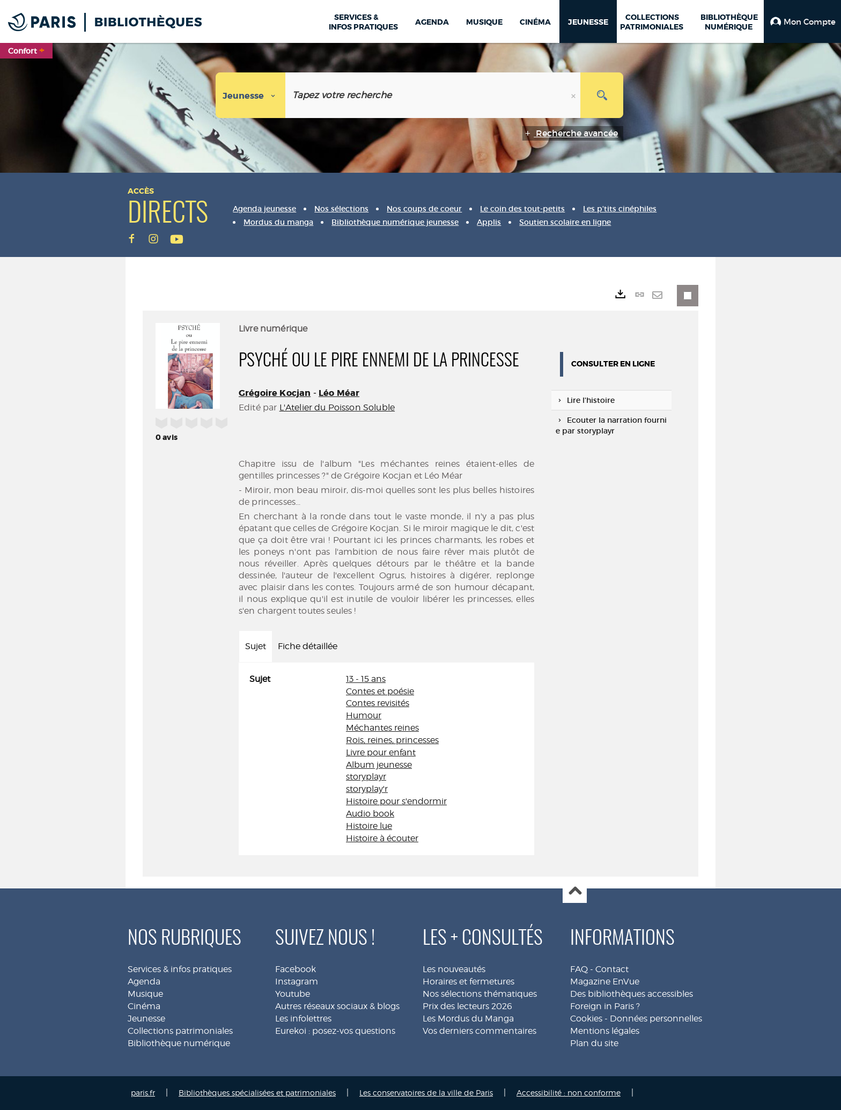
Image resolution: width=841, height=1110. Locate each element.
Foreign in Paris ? (605, 1006)
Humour (363, 715)
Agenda (144, 981)
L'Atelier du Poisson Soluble (337, 407)
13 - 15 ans (366, 679)
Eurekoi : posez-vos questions (335, 1031)
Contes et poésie (380, 691)
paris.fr (143, 1092)
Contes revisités (377, 703)
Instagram (296, 981)
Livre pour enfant (381, 752)
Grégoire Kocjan (275, 393)
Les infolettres (303, 1018)
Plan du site (594, 1043)
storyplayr (366, 776)
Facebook (295, 969)
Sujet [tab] (255, 646)
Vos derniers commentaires (479, 1031)
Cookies (586, 1018)
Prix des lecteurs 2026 (467, 1006)
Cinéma (144, 1006)
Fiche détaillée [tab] (307, 646)
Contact (612, 969)
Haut (575, 891)
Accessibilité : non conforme (569, 1092)
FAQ (579, 969)
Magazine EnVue (604, 981)
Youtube (292, 994)
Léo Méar (339, 393)
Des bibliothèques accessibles (631, 994)
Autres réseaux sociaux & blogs (337, 1006)
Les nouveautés (454, 969)
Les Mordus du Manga (468, 1018)
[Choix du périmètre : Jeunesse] (251, 95)
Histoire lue (369, 826)
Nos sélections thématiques (480, 994)
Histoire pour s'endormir (396, 801)
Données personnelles (656, 1018)
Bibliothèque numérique (179, 1043)
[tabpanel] (386, 759)
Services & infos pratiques (180, 969)
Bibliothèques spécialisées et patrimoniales (257, 1092)
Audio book (370, 813)
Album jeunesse (379, 765)
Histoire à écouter (382, 838)
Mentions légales (604, 1031)
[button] (802, 21)
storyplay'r (367, 789)
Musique (145, 994)
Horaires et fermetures (468, 981)
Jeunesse (146, 1018)
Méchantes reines (382, 728)
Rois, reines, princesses (392, 740)
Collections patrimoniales (180, 1031)
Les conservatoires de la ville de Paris (426, 1092)
